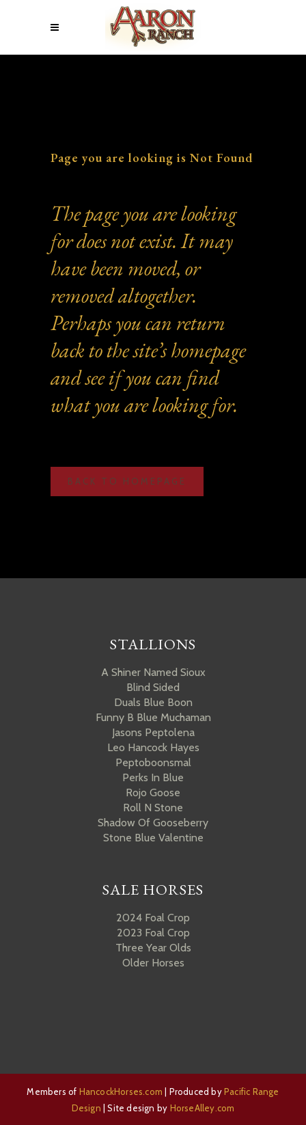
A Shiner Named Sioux (153, 672)
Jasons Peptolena (153, 732)
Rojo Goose (153, 792)
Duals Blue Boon (153, 702)
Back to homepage (127, 481)
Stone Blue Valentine (153, 837)
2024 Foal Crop (153, 917)
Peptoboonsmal (153, 762)
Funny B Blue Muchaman (153, 717)
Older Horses (153, 962)
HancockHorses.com (121, 1091)
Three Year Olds (153, 947)
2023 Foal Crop (153, 932)
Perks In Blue (153, 777)
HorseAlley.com (202, 1107)
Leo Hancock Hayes (153, 747)
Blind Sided (153, 687)
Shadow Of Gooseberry (153, 822)
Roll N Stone (153, 807)
